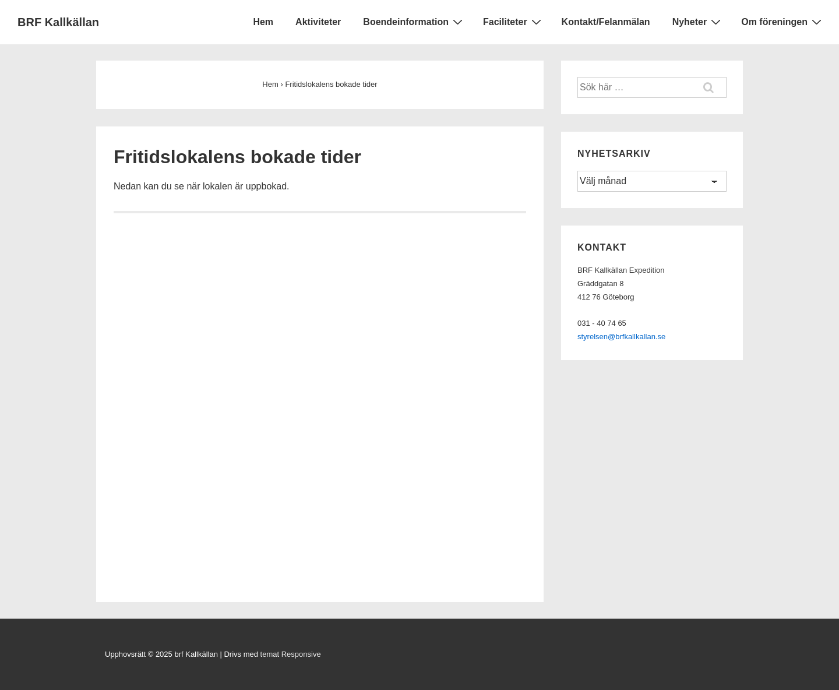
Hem (263, 22)
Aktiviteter (318, 22)
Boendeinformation (414, 21)
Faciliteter (513, 21)
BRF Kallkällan (58, 22)
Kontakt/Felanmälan (606, 22)
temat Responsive (290, 654)
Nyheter (698, 21)
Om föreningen (782, 21)
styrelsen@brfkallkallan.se (621, 336)
